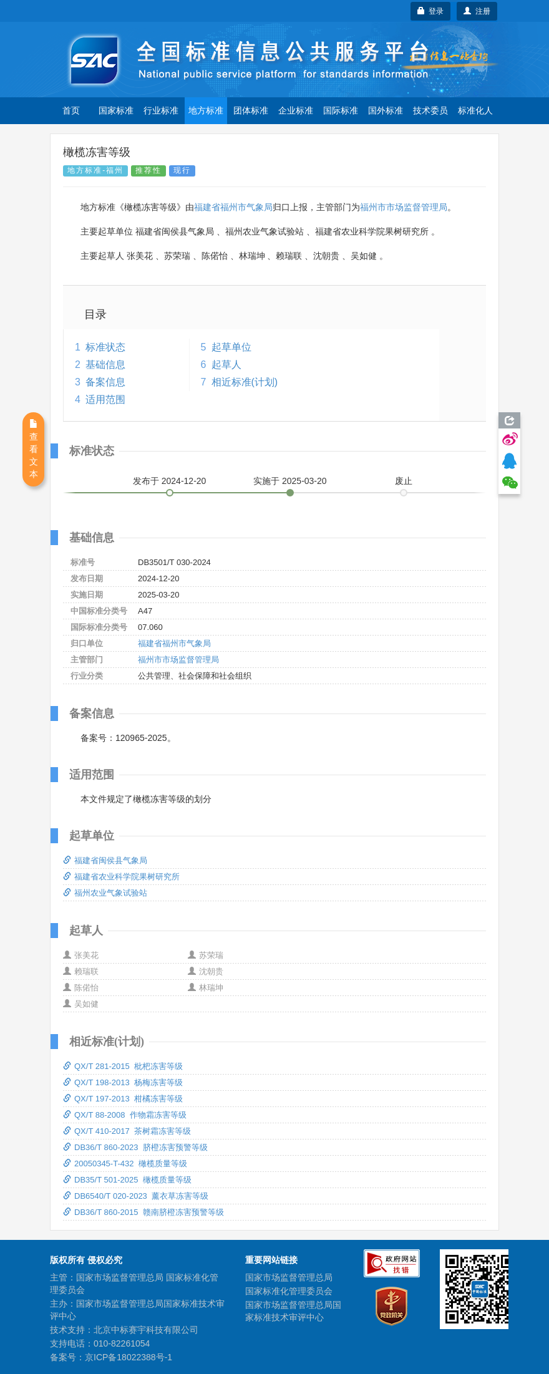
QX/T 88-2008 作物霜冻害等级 (125, 1115)
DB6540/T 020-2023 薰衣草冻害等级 (135, 1196)
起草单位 (231, 347)
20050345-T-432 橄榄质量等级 (125, 1163)
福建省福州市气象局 (233, 207)
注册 (477, 11)
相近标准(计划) (244, 382)
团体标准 (250, 110)
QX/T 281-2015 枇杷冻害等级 (123, 1066)
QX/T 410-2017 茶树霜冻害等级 (127, 1131)
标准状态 (105, 347)
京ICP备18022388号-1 (128, 1357)
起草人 (226, 364)
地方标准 (205, 110)
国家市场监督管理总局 (289, 1277)
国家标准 (116, 110)
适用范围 (105, 399)
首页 (71, 110)
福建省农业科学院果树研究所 (121, 876)
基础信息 (105, 364)
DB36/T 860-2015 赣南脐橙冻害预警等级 (143, 1212)
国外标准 (385, 110)
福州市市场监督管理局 (403, 207)
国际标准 (340, 110)
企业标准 (295, 110)
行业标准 (160, 110)
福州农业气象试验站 (105, 892)
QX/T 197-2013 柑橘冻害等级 (123, 1098)
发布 (169, 481)
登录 (430, 11)
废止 (403, 481)
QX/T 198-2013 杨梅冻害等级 (123, 1082)
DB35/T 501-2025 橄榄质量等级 (127, 1179)
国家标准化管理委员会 (289, 1291)
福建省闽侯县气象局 (105, 860)
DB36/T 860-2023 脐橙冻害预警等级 (135, 1147)
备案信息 (105, 382)
